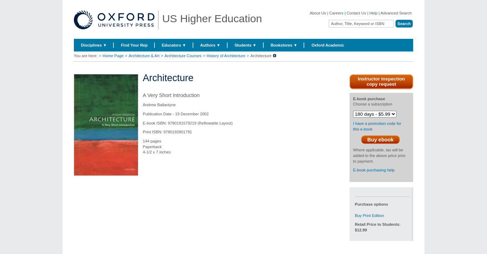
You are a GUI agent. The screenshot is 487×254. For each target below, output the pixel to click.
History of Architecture (226, 56)
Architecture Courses (183, 56)
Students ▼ (246, 45)
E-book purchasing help (374, 170)
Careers (336, 13)
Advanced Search (396, 13)
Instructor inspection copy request (381, 81)
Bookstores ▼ (284, 45)
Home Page (112, 56)
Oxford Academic (327, 45)
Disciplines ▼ (94, 45)
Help (373, 13)
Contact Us (356, 13)
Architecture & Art (144, 56)
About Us (318, 13)
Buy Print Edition (369, 215)
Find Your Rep (134, 45)
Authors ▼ (210, 45)
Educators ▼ (174, 45)
